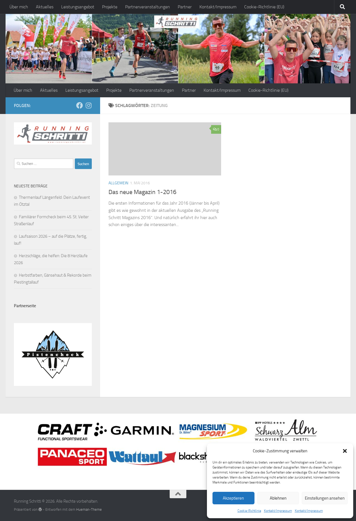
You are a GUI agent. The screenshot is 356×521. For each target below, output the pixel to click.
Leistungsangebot (77, 6)
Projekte (109, 6)
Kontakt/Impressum (278, 511)
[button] (345, 451)
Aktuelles (44, 6)
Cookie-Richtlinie (249, 511)
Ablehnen (278, 498)
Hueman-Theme (89, 509)
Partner (185, 6)
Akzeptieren (233, 498)
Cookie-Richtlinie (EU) (264, 6)
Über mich (18, 6)
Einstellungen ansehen (325, 498)
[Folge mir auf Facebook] (79, 105)
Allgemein (118, 183)
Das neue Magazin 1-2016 (142, 192)
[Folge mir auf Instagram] (88, 105)
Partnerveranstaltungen (147, 6)
